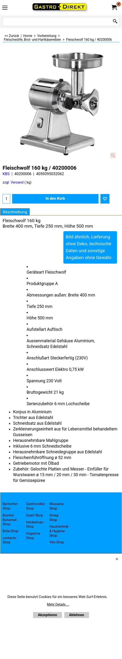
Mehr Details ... (58, 604)
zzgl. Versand (13, 182)
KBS (6, 174)
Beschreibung (15, 211)
